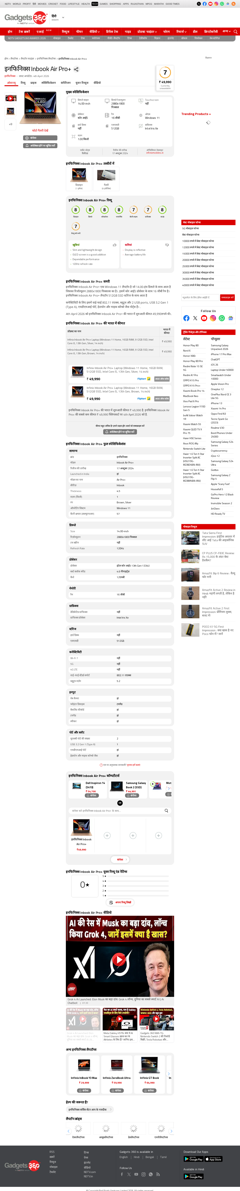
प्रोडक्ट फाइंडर (146, 31)
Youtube (136, 1173)
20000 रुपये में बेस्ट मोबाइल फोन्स (198, 260)
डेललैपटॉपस (133, 1137)
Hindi (136, 1157)
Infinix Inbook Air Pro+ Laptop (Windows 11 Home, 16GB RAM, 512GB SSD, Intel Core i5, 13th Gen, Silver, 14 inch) (125, 370)
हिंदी (34, 4)
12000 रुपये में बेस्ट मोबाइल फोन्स (198, 247)
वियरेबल (198, 38)
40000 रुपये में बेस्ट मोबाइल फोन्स (198, 285)
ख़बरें (52, 1157)
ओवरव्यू (11, 83)
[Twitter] (195, 318)
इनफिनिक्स (10, 76)
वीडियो (93, 31)
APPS (126, 4)
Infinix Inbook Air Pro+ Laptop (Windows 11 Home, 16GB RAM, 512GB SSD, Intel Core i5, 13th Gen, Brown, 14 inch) (125, 390)
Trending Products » (196, 114)
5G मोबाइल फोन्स (190, 228)
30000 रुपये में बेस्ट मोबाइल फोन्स (198, 272)
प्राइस (33, 83)
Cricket (53, 4)
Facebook (122, 1173)
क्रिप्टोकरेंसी (211, 31)
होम (10, 31)
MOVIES (42, 4)
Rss (158, 1173)
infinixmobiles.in (154, 153)
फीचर (79, 31)
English (124, 1157)
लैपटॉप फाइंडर (27, 59)
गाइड (128, 31)
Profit (27, 4)
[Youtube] (204, 318)
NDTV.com (90, 1172)
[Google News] (231, 318)
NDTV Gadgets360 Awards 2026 (27, 38)
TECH (95, 4)
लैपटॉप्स (14, 59)
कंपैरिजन (66, 83)
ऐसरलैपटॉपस (78, 1137)
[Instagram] (213, 318)
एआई (45, 31)
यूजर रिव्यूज (82, 83)
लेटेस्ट (186, 339)
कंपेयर (30, 138)
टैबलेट (70, 38)
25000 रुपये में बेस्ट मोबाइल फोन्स (198, 266)
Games (104, 4)
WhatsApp (151, 1173)
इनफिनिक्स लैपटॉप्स (46, 59)
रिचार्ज (180, 31)
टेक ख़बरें (24, 31)
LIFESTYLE (73, 4)
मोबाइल (56, 38)
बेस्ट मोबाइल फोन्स (190, 235)
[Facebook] (186, 318)
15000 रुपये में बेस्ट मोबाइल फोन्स (198, 254)
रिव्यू (23, 83)
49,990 (93, 379)
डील (195, 31)
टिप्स (129, 38)
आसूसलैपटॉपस (106, 1137)
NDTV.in (88, 1176)
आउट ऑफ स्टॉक (162, 379)
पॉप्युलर (215, 339)
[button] (168, 788)
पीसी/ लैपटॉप (113, 38)
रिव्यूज (65, 31)
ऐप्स (83, 38)
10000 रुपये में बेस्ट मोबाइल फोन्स (198, 241)
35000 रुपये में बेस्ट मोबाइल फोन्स (198, 279)
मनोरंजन (96, 38)
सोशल (184, 38)
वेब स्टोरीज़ (215, 38)
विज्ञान (157, 38)
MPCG (149, 4)
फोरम (166, 31)
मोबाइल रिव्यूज (190, 527)
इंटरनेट (171, 38)
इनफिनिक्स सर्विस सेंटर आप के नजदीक (88, 1110)
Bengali (150, 1157)
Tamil (163, 1157)
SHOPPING (115, 4)
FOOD (63, 4)
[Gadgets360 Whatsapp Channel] (222, 318)
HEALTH (86, 4)
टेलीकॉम (143, 38)
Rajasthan (137, 4)
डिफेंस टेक (112, 31)
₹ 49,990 (165, 82)
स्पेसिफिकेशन (49, 83)
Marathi (159, 4)
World (17, 4)
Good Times (172, 4)
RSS (52, 1152)
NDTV (8, 4)
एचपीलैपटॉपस (161, 1137)
